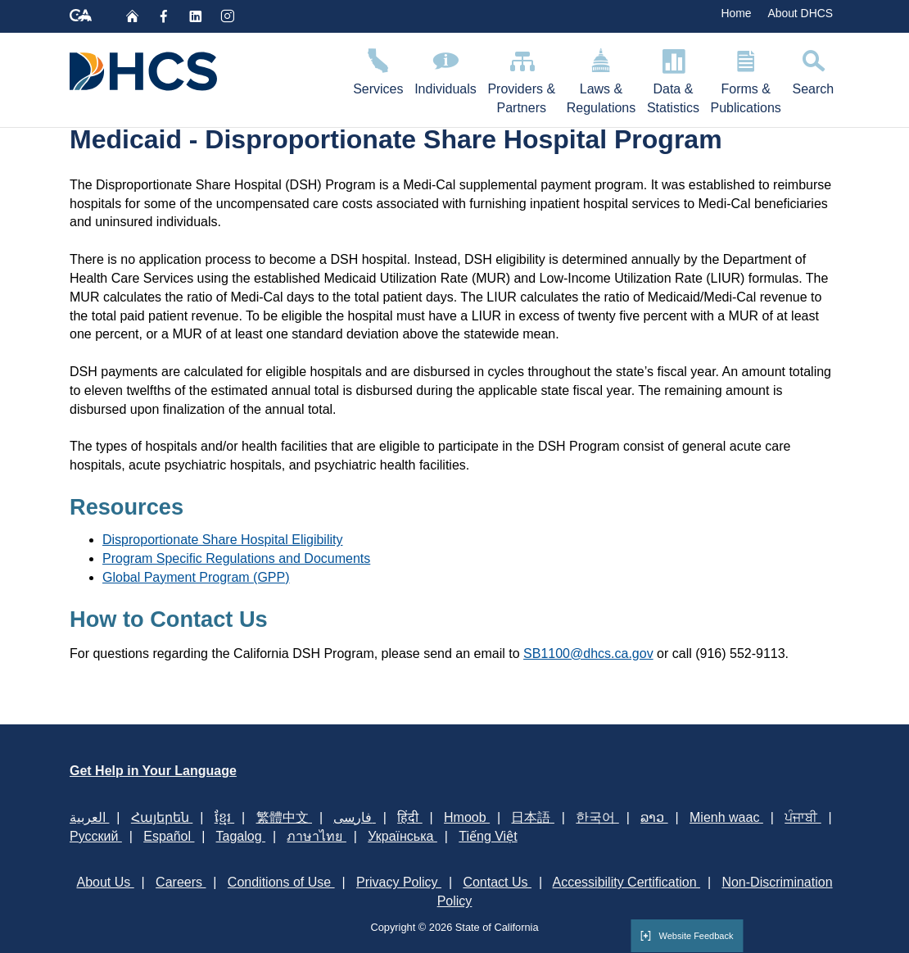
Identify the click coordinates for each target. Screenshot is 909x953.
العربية (89, 817)
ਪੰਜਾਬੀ (803, 817)
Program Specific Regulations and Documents (236, 558)
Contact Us (497, 882)
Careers (181, 882)
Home (736, 13)
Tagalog (241, 836)
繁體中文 (284, 817)
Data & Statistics (673, 79)
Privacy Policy (398, 882)
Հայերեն (161, 817)
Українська (402, 836)
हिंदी (409, 817)
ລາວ (653, 817)
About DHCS (800, 13)
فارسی (354, 817)
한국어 (597, 817)
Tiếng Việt (488, 836)
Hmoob (467, 817)
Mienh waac (726, 817)
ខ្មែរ (224, 817)
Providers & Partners (521, 79)
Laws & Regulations (601, 79)
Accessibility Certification (627, 882)
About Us (104, 882)
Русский (96, 836)
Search (813, 69)
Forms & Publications (746, 79)
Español (168, 836)
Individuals (445, 69)
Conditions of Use (281, 882)
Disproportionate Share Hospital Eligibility (222, 540)
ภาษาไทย (316, 836)
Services (378, 69)
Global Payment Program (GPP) (196, 577)
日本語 (532, 817)
